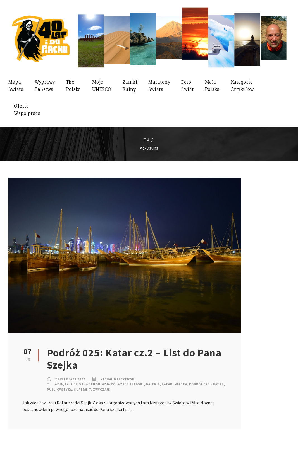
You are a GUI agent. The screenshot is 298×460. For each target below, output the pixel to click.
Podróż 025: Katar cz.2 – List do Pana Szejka (134, 358)
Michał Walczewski (118, 379)
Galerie (153, 384)
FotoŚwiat (187, 86)
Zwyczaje (101, 389)
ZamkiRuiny (130, 86)
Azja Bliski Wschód (82, 384)
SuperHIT (82, 389)
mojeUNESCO (101, 86)
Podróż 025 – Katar (206, 384)
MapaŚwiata (15, 86)
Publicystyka (59, 389)
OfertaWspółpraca (27, 110)
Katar (167, 384)
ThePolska (73, 86)
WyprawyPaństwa (45, 86)
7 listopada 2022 (70, 379)
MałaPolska (212, 86)
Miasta (180, 384)
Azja (59, 384)
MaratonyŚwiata (159, 86)
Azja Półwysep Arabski (123, 384)
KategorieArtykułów (242, 86)
